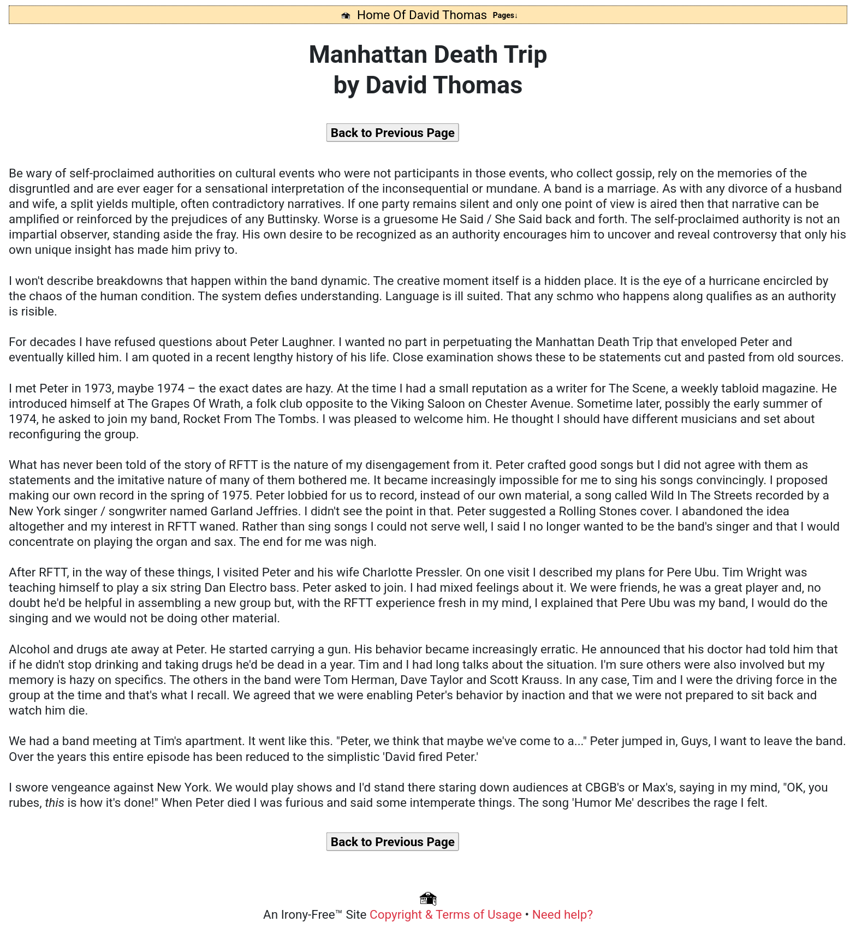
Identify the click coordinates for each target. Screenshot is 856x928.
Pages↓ (505, 15)
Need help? (562, 914)
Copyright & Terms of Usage (447, 914)
